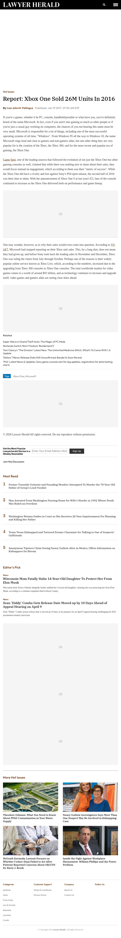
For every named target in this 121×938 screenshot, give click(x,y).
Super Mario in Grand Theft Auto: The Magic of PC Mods (34, 341)
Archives (7, 890)
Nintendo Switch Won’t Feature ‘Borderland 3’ (28, 345)
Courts (6, 920)
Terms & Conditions (43, 890)
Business (7, 910)
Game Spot (9, 159)
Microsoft (30, 376)
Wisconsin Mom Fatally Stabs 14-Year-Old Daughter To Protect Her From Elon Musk (57, 581)
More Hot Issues (14, 777)
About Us (68, 890)
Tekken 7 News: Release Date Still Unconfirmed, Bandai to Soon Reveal (42, 357)
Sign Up (77, 451)
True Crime (8, 900)
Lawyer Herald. (59, 929)
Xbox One (18, 376)
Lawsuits (7, 915)
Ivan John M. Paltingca (20, 108)
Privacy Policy (40, 895)
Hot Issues (8, 91)
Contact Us (69, 895)
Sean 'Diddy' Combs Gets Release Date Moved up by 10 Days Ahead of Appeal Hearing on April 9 (55, 605)
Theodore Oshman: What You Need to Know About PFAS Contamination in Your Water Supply (29, 818)
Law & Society (9, 905)
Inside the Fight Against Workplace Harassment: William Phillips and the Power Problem (89, 861)
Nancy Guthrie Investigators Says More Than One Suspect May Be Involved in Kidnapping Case (90, 818)
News (5, 575)
